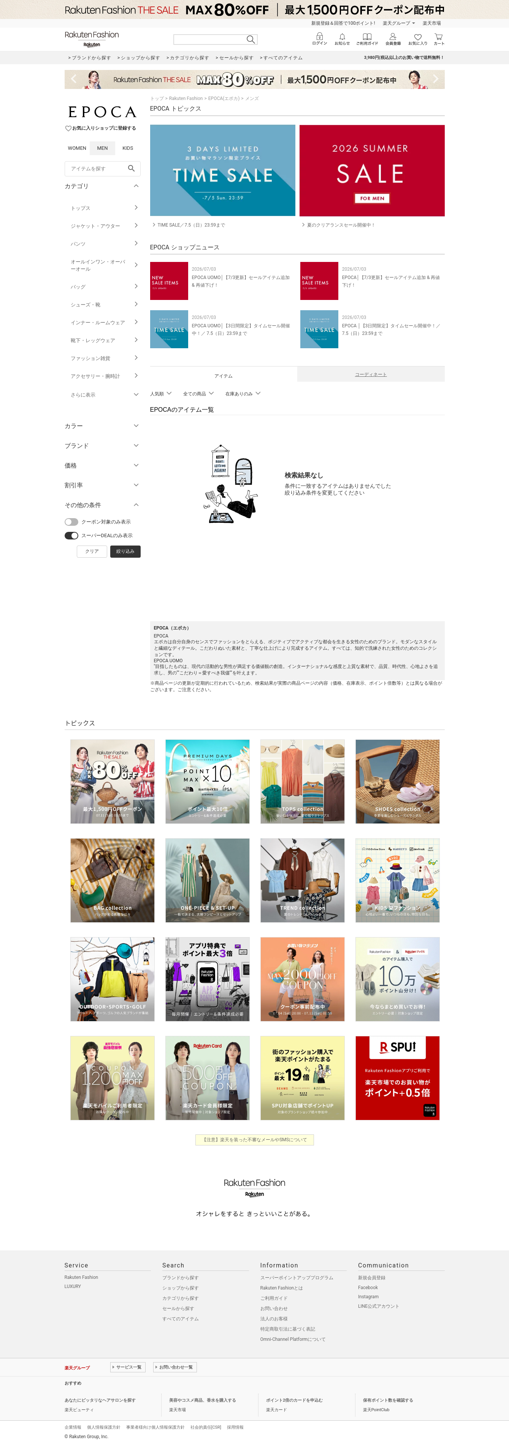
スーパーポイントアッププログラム (296, 1277)
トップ (157, 98)
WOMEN (77, 148)
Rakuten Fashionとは (281, 1288)
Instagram (368, 1296)
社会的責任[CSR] (205, 1427)
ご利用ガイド (274, 1298)
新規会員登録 (371, 1277)
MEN (102, 148)
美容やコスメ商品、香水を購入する (202, 1400)
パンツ (105, 243)
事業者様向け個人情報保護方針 (155, 1427)
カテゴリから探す (180, 1298)
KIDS (127, 148)
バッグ (105, 286)
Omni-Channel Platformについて (293, 1339)
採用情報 (235, 1427)
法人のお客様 (274, 1318)
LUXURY (73, 1286)
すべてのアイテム (180, 1318)
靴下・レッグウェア (105, 340)
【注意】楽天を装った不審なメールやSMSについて (254, 1139)
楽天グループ (396, 23)
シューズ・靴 (105, 304)
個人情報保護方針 (104, 1427)
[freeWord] (103, 168)
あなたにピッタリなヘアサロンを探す (100, 1400)
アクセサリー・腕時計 (105, 376)
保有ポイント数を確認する (388, 1400)
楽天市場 (432, 23)
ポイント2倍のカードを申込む (294, 1400)
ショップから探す (180, 1288)
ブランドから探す (180, 1277)
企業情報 (73, 1427)
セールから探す (178, 1308)
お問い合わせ (274, 1308)
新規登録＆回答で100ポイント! (343, 23)
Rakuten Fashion (186, 98)
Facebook (368, 1287)
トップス (105, 208)
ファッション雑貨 (105, 358)
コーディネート (371, 374)
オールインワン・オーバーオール (105, 265)
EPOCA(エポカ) (224, 98)
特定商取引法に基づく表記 (287, 1329)
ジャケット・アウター (105, 226)
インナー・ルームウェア (105, 322)
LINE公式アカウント (379, 1306)
